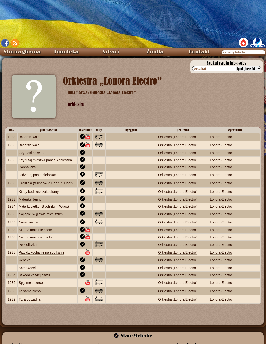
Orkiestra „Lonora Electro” (177, 137)
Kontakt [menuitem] (199, 52)
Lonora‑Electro (221, 137)
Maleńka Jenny (30, 199)
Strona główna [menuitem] (22, 52)
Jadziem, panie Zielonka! (37, 175)
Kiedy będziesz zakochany (39, 192)
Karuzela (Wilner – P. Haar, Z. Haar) (46, 183)
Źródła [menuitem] (155, 52)
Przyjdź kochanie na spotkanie (41, 252)
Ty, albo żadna (29, 299)
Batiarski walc (29, 137)
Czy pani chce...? (31, 153)
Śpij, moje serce (31, 283)
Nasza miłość (29, 222)
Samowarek (28, 268)
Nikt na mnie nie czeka (36, 230)
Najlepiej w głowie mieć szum (41, 214)
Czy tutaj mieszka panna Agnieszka (45, 160)
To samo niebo (30, 291)
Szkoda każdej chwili (34, 275)
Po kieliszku (28, 245)
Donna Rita (27, 167)
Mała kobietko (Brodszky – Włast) (44, 206)
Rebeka (24, 260)
